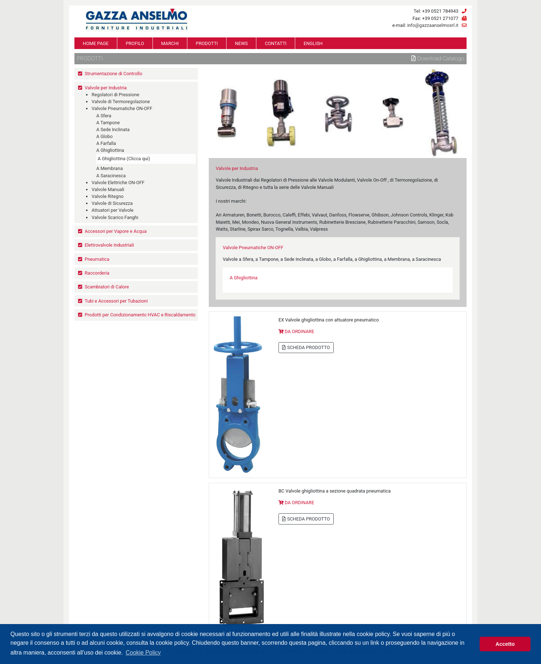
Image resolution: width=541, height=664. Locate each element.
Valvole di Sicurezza (112, 203)
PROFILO (135, 43)
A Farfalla (106, 143)
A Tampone (108, 122)
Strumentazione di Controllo (113, 73)
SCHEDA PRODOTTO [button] (306, 347)
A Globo (104, 136)
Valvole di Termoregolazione (120, 101)
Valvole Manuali (107, 189)
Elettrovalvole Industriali (109, 245)
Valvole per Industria (106, 87)
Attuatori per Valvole (112, 210)
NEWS (241, 43)
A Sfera (103, 115)
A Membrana (109, 168)
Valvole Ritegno (107, 196)
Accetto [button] (505, 644)
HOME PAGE (96, 43)
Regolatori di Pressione (115, 94)
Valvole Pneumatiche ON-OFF (121, 108)
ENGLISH (313, 43)
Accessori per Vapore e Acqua (116, 231)
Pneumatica (97, 259)
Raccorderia (97, 273)
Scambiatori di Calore (107, 287)
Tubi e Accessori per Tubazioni (116, 301)
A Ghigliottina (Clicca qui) (124, 158)
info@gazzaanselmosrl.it (432, 25)
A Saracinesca (111, 175)
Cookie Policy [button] (143, 652)
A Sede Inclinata (113, 129)
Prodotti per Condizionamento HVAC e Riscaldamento (140, 314)
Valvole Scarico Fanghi (114, 217)
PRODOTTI (207, 43)
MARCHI (170, 43)
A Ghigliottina (110, 150)
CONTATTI (275, 43)
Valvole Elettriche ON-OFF (118, 182)
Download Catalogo (437, 58)
